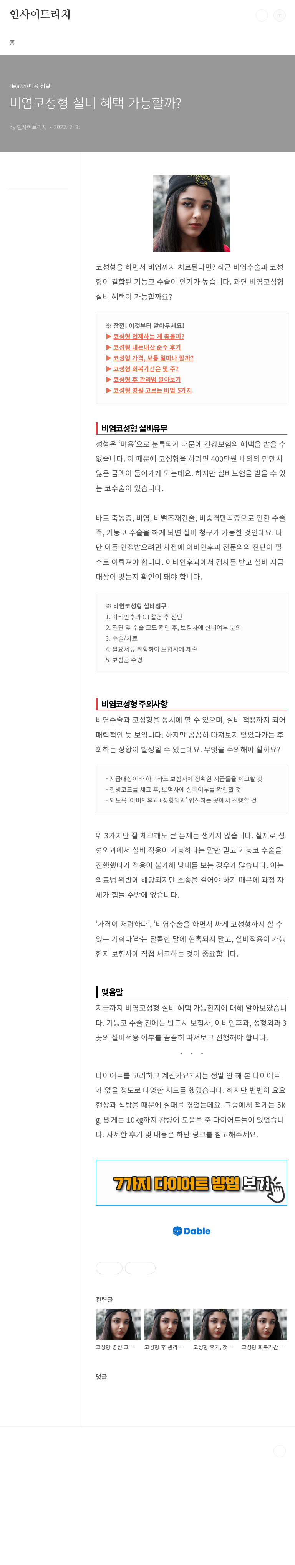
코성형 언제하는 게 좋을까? (148, 336)
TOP (279, 1559)
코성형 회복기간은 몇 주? (146, 368)
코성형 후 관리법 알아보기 (147, 379)
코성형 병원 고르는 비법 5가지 (152, 390)
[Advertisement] (191, 1267)
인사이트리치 (40, 15)
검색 (262, 15)
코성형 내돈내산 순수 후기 (147, 347)
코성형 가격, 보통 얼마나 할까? (153, 357)
